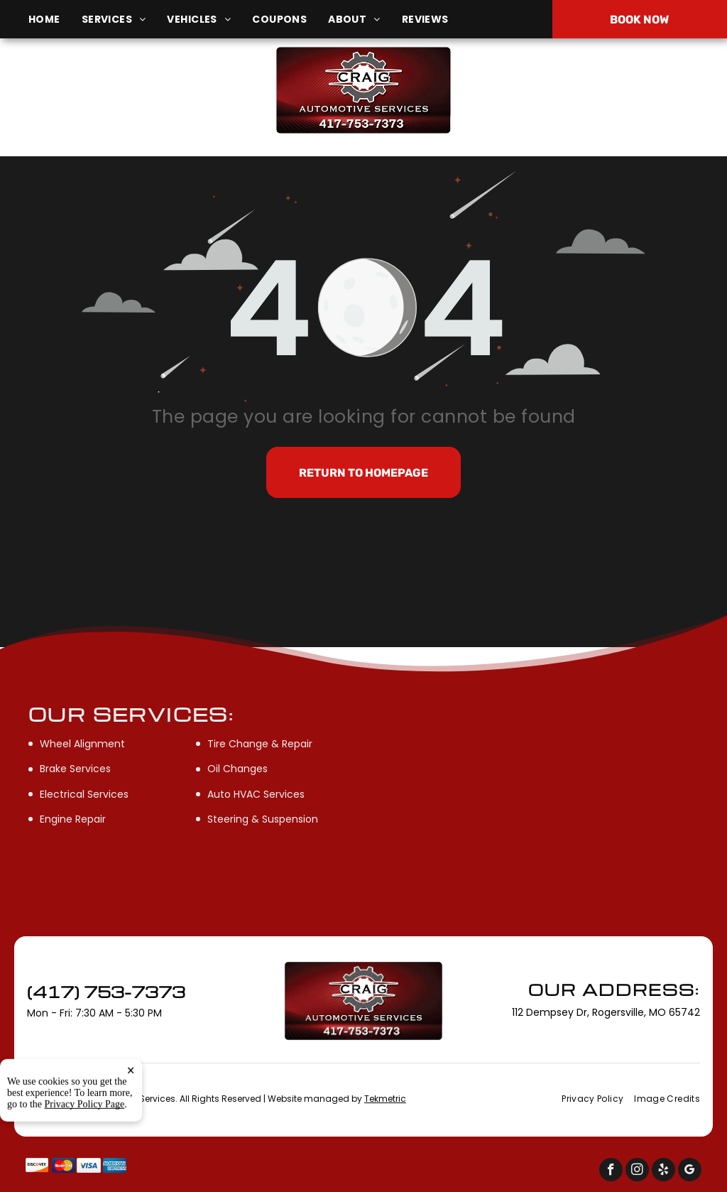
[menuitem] (55, 20)
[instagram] (637, 1171)
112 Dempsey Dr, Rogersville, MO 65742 (122, 98)
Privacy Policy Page (85, 1164)
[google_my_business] (689, 1171)
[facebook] (611, 1171)
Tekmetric (385, 1099)
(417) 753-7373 (605, 90)
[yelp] (663, 1171)
